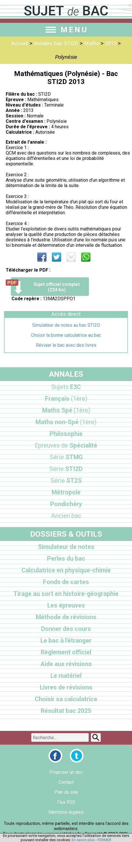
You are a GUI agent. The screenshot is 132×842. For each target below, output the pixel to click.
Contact (66, 782)
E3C (66, 386)
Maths (91, 43)
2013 (111, 43)
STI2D (66, 468)
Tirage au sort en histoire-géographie (66, 593)
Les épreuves (66, 605)
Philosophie (66, 433)
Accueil (19, 43)
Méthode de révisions (66, 617)
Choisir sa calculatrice (66, 699)
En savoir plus (83, 840)
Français (66, 398)
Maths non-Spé (66, 422)
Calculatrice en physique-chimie (66, 570)
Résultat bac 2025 (66, 710)
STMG (66, 457)
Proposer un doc (66, 772)
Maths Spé (66, 410)
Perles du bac (66, 558)
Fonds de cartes (66, 582)
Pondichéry (66, 504)
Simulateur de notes (66, 546)
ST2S (66, 480)
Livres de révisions (66, 687)
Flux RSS (66, 802)
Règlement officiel (66, 652)
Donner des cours (66, 628)
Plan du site (66, 792)
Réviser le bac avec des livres (66, 345)
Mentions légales (66, 812)
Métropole (66, 492)
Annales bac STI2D (56, 43)
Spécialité (66, 445)
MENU (66, 30)
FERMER (104, 840)
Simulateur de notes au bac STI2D (66, 325)
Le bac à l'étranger (66, 640)
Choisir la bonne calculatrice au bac (66, 335)
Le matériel (66, 675)
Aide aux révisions (66, 663)
